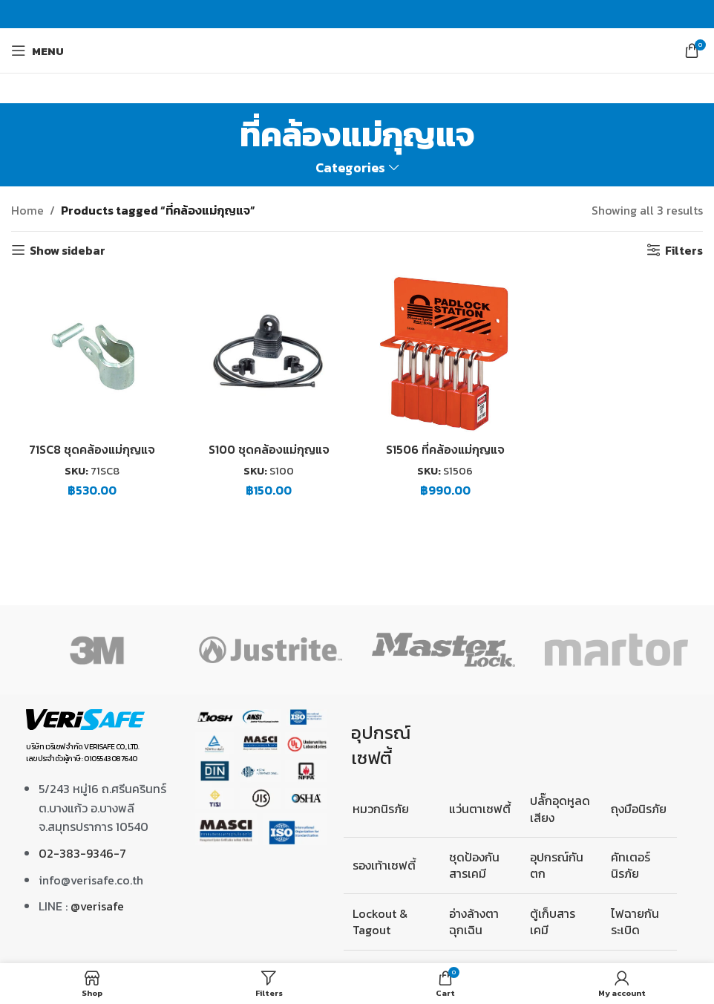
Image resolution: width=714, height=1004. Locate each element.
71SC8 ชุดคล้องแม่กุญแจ (92, 448)
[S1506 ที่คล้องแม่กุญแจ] (445, 353)
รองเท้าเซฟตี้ (384, 865)
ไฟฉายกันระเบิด (635, 921)
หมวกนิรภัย (381, 809)
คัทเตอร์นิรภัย (630, 865)
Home (27, 210)
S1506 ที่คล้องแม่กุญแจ (445, 448)
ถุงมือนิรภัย (638, 809)
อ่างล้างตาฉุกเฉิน (474, 921)
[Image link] (85, 718)
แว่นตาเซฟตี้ (480, 809)
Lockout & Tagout (380, 921)
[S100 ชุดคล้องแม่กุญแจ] (269, 353)
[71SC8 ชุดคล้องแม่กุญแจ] (92, 353)
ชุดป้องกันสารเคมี (474, 865)
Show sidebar (67, 250)
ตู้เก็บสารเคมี (552, 921)
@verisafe (97, 906)
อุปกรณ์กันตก (556, 865)
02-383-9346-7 (82, 853)
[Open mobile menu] (37, 50)
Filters (684, 250)
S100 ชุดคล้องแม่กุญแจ (269, 448)
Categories (350, 168)
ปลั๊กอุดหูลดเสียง (560, 809)
